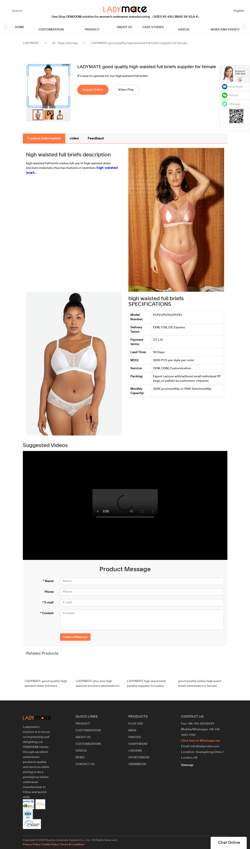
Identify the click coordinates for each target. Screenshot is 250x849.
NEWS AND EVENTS (198, 27)
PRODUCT (80, 27)
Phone (49, 591)
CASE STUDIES (137, 27)
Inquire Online (93, 89)
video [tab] (74, 138)
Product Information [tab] (44, 138)
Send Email (235, 86)
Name (48, 581)
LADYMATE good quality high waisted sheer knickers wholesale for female (46, 687)
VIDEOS (164, 27)
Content (47, 613)
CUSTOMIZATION (47, 27)
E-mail (48, 602)
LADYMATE (31, 43)
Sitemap (187, 765)
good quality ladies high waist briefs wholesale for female (199, 686)
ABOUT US (109, 27)
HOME (19, 27)
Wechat (233, 95)
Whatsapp (235, 104)
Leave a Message (75, 637)
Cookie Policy (50, 844)
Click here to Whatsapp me (200, 740)
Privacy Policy (31, 844)
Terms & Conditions (72, 844)
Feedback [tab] (96, 138)
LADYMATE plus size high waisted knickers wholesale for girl (98, 687)
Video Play (126, 89)
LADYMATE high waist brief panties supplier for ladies (146, 686)
